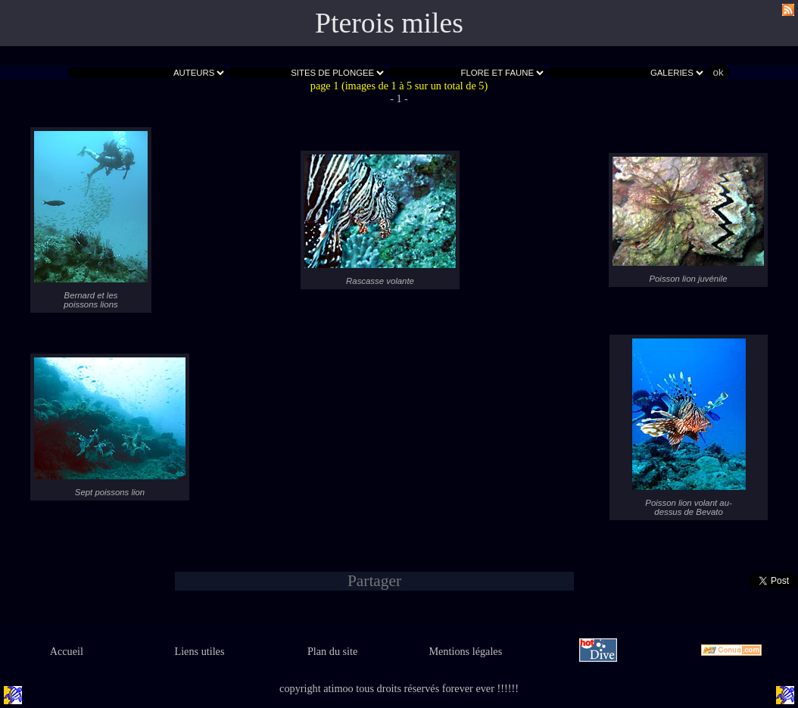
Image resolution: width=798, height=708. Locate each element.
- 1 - (399, 98)
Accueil (66, 651)
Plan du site (332, 651)
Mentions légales (465, 651)
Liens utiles (199, 651)
